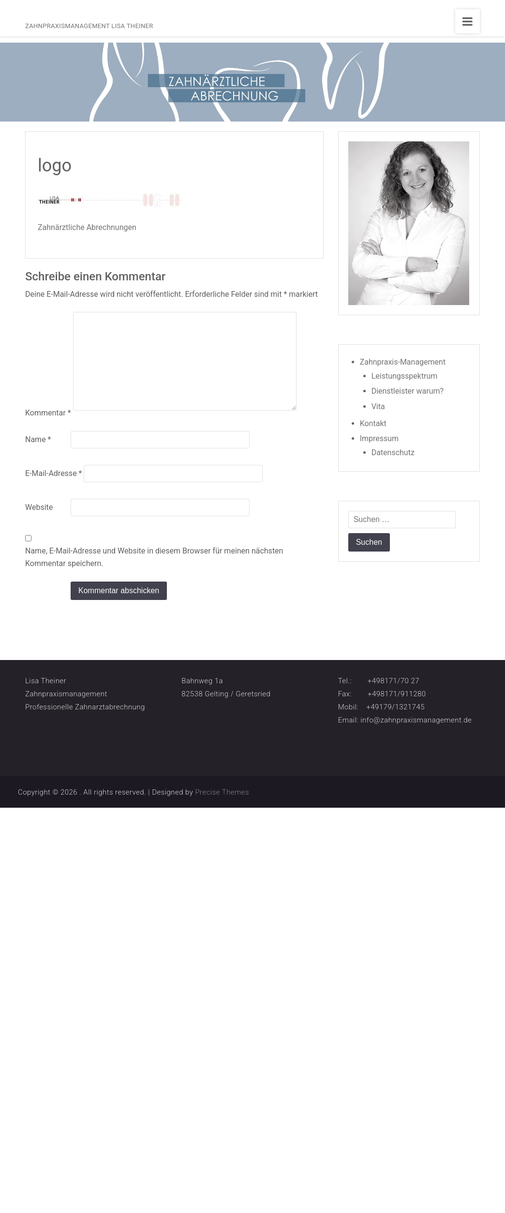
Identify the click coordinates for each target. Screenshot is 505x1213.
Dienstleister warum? (407, 391)
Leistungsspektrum (404, 376)
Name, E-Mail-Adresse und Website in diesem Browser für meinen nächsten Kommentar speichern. (154, 557)
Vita (378, 406)
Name (38, 439)
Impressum (379, 438)
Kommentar (48, 412)
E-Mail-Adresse (53, 473)
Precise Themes (222, 792)
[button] (21, 1191)
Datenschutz (393, 452)
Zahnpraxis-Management (403, 362)
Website (39, 507)
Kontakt (373, 423)
